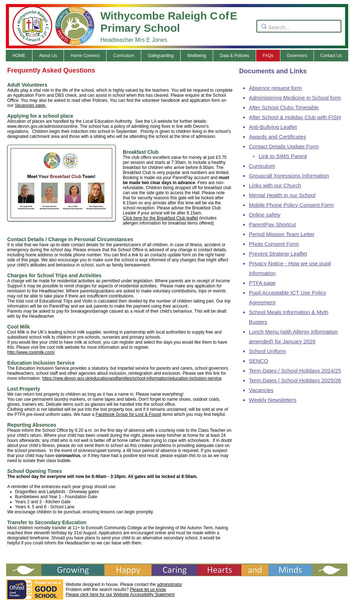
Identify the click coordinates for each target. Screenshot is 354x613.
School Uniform (267, 351)
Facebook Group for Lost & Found (128, 414)
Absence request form (275, 88)
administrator (169, 584)
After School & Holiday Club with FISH (295, 117)
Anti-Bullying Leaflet (273, 127)
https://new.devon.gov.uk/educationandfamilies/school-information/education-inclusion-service (132, 378)
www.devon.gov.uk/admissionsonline (42, 126)
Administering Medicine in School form (295, 98)
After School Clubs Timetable (284, 107)
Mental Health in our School (282, 195)
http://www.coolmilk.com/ (31, 352)
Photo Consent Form (274, 244)
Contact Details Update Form (284, 146)
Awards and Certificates (277, 137)
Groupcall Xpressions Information (289, 176)
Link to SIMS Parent (283, 156)
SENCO (258, 361)
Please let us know (148, 589)
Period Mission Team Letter (281, 234)
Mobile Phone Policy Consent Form (291, 205)
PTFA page (262, 283)
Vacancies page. (31, 105)
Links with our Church (275, 185)
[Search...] (296, 27)
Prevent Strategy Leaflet (278, 254)
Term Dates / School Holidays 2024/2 (293, 371)
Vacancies (261, 390)
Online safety (265, 215)
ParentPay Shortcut (272, 224)
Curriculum (262, 166)
